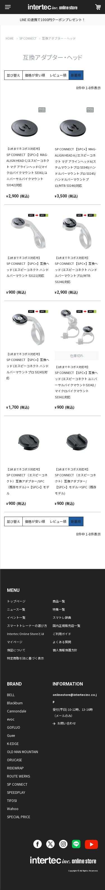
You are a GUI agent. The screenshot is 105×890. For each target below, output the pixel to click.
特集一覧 (59, 609)
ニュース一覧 (16, 609)
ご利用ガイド (62, 633)
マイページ (14, 642)
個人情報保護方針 (65, 650)
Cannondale (16, 711)
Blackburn (15, 702)
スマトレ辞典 (62, 617)
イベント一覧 (16, 617)
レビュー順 (58, 75)
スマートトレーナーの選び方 (27, 625)
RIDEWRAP (15, 767)
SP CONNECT (27, 38)
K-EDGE (13, 743)
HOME (10, 38)
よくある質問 (62, 642)
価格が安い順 (35, 75)
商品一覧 (59, 601)
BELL (11, 694)
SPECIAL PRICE (18, 816)
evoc (10, 719)
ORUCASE (14, 759)
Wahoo (12, 808)
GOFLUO (13, 727)
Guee (11, 735)
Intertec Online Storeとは (25, 633)
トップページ (16, 601)
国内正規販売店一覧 (66, 625)
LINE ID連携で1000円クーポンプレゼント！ (52, 19)
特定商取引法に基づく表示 (25, 658)
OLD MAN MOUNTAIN (22, 751)
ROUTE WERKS (18, 776)
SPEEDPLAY (16, 792)
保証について (16, 650)
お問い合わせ (66, 723)
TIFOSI (12, 800)
